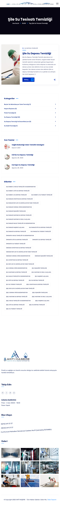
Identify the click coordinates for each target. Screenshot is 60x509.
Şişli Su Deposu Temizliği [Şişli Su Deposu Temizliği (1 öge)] (37, 304)
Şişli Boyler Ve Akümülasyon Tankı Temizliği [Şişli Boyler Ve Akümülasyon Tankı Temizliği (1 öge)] (20, 288)
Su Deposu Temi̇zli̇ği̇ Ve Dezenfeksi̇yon (17, 121)
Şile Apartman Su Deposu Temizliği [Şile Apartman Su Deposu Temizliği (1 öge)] (17, 260)
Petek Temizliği (10, 113)
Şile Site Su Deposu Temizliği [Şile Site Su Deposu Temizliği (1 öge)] (15, 280)
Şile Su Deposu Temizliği (36, 53)
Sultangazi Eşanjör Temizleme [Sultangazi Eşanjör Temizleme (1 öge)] (16, 211)
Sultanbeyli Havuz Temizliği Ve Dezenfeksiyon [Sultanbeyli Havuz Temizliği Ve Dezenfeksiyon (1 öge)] (21, 186)
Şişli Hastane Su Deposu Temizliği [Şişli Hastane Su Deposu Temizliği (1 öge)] (16, 296)
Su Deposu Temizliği (31, 48)
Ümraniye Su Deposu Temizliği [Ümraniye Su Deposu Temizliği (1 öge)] (41, 239)
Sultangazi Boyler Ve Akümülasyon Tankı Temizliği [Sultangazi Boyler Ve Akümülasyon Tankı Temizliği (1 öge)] (22, 203)
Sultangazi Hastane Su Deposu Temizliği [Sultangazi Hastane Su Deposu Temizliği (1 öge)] (18, 215)
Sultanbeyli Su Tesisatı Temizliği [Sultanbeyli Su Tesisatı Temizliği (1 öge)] (41, 195)
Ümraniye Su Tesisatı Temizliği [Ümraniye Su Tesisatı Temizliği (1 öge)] (15, 243)
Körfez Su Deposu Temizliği (22, 155)
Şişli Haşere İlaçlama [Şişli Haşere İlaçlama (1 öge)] (42, 300)
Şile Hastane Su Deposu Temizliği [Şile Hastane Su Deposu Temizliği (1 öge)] (16, 272)
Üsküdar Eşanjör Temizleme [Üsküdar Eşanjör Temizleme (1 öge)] (44, 256)
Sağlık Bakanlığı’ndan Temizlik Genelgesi (28, 145)
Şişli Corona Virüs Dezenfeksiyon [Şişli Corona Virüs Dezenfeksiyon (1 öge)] (17, 292)
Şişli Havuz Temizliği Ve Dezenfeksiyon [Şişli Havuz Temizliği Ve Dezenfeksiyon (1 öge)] (18, 300)
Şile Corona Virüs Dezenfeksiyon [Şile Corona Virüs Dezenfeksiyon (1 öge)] (16, 268)
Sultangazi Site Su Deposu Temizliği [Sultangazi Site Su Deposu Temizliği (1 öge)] (40, 227)
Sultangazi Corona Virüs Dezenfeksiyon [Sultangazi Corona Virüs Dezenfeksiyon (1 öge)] (19, 207)
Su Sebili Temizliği (10, 126)
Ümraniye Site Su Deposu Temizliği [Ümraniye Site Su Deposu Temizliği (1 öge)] (17, 239)
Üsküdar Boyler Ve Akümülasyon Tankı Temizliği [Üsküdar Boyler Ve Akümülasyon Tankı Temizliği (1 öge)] (21, 252)
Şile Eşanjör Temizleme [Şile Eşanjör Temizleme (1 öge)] (39, 268)
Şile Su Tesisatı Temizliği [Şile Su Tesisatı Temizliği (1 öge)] (14, 284)
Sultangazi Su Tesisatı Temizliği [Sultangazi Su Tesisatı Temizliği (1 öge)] (41, 231)
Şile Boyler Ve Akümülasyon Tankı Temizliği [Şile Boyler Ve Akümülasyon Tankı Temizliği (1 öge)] (20, 264)
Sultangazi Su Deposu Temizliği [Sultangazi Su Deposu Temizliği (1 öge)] (16, 231)
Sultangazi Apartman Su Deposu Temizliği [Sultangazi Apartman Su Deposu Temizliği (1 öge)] (19, 199)
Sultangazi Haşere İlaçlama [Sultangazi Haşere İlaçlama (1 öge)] (15, 227)
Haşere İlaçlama (10, 108)
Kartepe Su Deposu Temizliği (23, 165)
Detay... (29, 79)
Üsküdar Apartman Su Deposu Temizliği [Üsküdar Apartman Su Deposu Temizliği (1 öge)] (18, 247)
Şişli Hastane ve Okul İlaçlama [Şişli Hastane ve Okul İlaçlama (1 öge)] (42, 296)
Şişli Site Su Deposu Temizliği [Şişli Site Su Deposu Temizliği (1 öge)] (15, 304)
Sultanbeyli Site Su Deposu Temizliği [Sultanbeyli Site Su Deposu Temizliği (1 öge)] (17, 190)
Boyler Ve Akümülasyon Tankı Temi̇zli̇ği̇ (17, 104)
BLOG (24, 23)
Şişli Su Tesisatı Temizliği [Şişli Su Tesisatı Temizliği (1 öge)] (14, 308)
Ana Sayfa (15, 23)
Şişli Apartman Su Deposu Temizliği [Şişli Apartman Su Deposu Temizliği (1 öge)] (37, 284)
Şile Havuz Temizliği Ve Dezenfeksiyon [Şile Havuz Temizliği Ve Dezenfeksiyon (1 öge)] (18, 276)
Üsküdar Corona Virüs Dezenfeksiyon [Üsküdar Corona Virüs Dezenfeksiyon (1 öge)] (18, 256)
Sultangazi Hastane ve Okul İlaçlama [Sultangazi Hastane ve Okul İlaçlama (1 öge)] (18, 219)
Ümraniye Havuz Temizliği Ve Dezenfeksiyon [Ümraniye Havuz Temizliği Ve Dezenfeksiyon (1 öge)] (20, 235)
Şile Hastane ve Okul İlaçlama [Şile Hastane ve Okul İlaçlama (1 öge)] (41, 272)
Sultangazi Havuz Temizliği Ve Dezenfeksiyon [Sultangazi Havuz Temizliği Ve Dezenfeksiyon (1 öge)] (20, 223)
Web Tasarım (52, 499)
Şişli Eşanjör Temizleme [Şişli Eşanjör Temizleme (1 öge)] (40, 292)
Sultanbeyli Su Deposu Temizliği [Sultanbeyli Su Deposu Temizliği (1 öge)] (16, 195)
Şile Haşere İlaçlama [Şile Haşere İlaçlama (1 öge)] (42, 276)
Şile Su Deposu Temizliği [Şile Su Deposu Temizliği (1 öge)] (36, 280)
